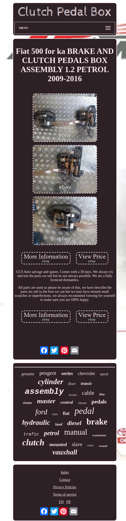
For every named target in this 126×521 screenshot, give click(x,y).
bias (102, 394)
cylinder (50, 381)
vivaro (27, 403)
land (58, 424)
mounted (58, 444)
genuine (28, 374)
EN (61, 502)
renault (103, 445)
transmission (99, 435)
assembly (44, 391)
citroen (82, 403)
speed (104, 374)
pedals (99, 401)
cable (88, 393)
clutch (33, 442)
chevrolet (86, 373)
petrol (51, 433)
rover (90, 445)
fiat (66, 413)
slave (77, 444)
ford (41, 412)
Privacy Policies (64, 487)
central (66, 402)
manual (75, 432)
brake (96, 421)
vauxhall (64, 452)
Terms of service (65, 494)
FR (68, 502)
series (67, 373)
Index (65, 472)
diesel (74, 423)
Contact (64, 480)
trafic (31, 434)
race (55, 414)
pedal (84, 411)
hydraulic (36, 422)
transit (86, 383)
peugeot (47, 373)
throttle (73, 394)
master (46, 401)
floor (72, 384)
